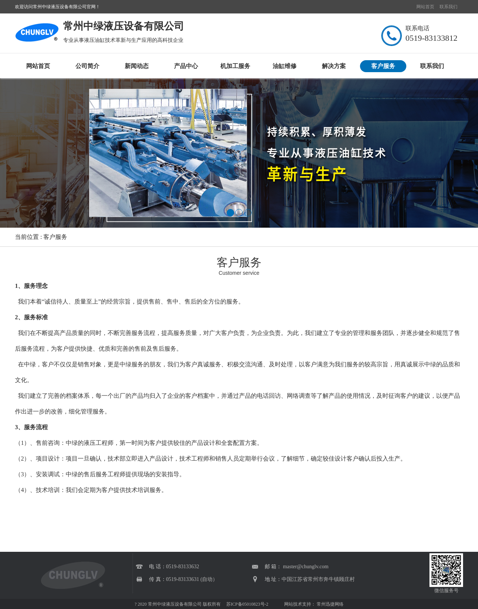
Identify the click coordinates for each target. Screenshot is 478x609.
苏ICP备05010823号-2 (247, 604)
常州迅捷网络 (330, 604)
